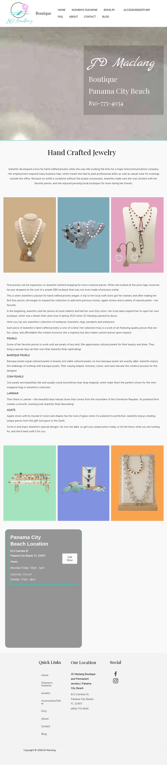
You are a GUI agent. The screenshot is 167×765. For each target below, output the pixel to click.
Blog (44, 734)
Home (44, 675)
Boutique (43, 13)
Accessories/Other (51, 702)
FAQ (44, 711)
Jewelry (45, 693)
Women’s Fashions (47, 684)
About (45, 719)
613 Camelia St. (80, 694)
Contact (45, 726)
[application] (113, 10)
